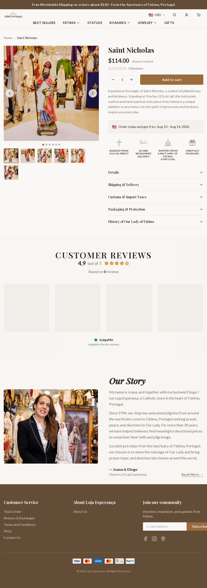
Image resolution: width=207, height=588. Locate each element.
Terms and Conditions (20, 524)
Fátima (71, 23)
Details (155, 172)
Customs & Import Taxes (155, 197)
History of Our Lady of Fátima (155, 221)
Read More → (192, 474)
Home (8, 38)
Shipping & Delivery (155, 184)
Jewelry (147, 23)
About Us (80, 511)
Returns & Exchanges (19, 518)
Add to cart (172, 79)
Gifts (169, 23)
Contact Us (12, 537)
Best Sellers (44, 23)
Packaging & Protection (155, 209)
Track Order (12, 511)
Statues (94, 23)
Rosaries (120, 23)
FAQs (8, 531)
